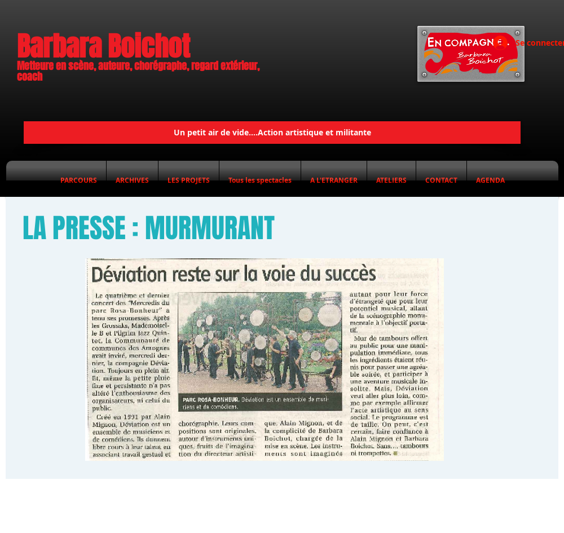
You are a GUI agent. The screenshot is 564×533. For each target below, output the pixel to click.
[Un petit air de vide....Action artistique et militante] (272, 132)
